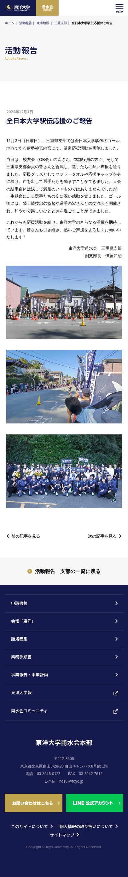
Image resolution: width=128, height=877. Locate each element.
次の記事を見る (102, 536)
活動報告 (25, 23)
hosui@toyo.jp (71, 781)
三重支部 (60, 23)
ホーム (9, 23)
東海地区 (43, 23)
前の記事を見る (25, 536)
